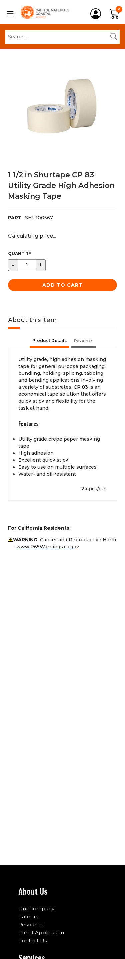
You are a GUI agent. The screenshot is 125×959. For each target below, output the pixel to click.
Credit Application (41, 932)
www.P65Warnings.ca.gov (47, 547)
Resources (31, 924)
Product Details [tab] (49, 340)
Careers (28, 916)
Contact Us (32, 940)
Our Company (36, 909)
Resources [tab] (83, 340)
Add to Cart (62, 285)
